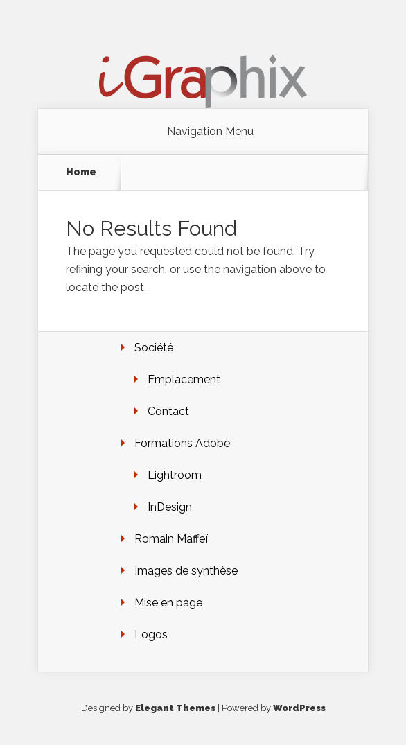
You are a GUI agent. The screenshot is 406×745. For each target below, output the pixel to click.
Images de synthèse (186, 570)
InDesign (170, 507)
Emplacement (184, 379)
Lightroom (175, 475)
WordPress (299, 708)
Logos (151, 634)
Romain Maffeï (171, 538)
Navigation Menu (210, 131)
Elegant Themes (175, 708)
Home (81, 172)
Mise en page (168, 602)
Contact (168, 411)
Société (153, 347)
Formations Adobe (182, 443)
